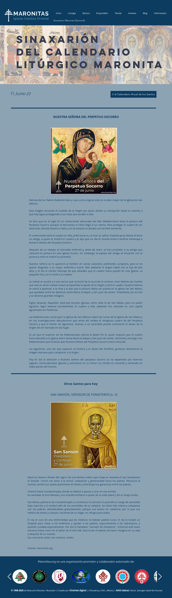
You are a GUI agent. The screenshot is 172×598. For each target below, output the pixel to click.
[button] (20, 576)
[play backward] (9, 576)
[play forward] (160, 576)
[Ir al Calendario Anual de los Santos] (133, 94)
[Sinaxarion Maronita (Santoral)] (69, 20)
